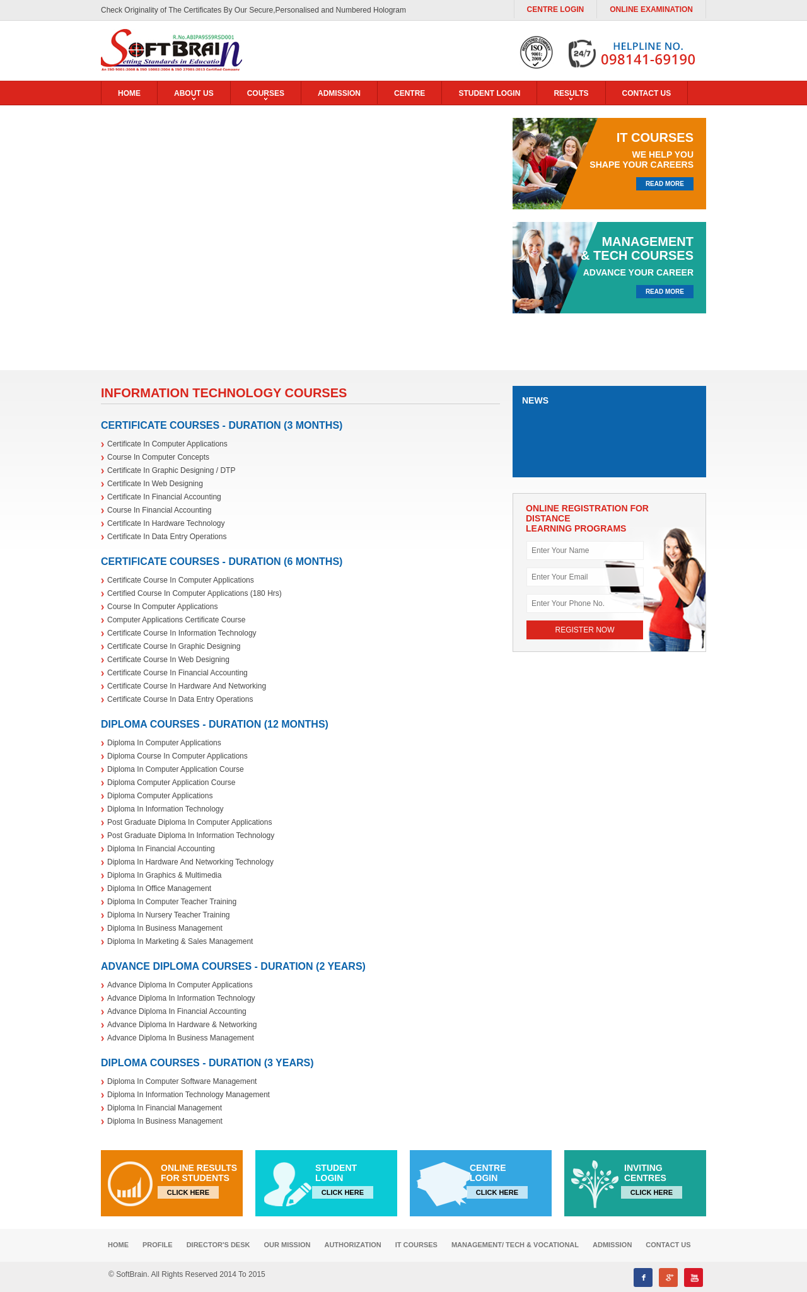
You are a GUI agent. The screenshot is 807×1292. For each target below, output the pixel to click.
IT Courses (416, 1244)
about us (194, 93)
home (129, 93)
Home (118, 1244)
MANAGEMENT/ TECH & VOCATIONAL (515, 1244)
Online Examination (651, 9)
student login (489, 93)
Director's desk (218, 1244)
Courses (265, 93)
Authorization (352, 1244)
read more (665, 183)
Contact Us (668, 1244)
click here (188, 1192)
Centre (409, 93)
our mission (287, 1244)
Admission (339, 93)
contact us (646, 93)
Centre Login (555, 9)
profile (157, 1244)
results (571, 93)
